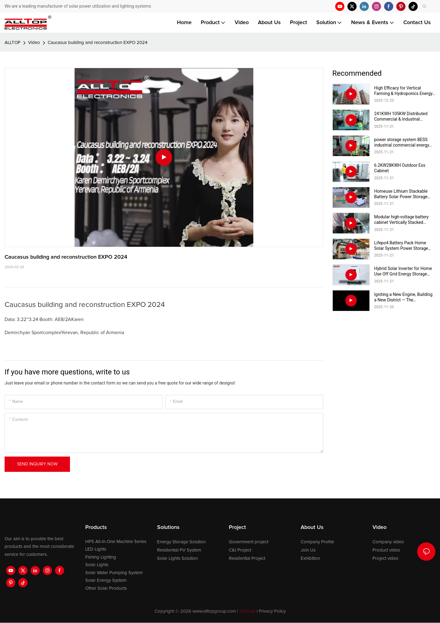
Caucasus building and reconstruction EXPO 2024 (97, 42)
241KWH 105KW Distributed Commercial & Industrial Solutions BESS (401, 116)
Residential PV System (179, 550)
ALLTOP (12, 42)
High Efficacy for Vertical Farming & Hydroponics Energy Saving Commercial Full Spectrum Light (403, 91)
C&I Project (240, 550)
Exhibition (310, 558)
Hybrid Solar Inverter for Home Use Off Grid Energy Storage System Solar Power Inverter (403, 271)
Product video (386, 550)
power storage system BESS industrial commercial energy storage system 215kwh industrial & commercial (401, 142)
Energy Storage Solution (181, 542)
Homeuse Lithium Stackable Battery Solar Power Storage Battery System (401, 194)
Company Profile (317, 542)
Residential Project (247, 558)
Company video (388, 542)
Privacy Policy (272, 611)
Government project (248, 542)
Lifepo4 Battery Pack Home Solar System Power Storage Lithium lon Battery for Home (401, 245)
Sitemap (247, 611)
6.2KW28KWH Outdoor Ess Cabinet (399, 168)
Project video (385, 558)
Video (34, 42)
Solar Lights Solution (177, 558)
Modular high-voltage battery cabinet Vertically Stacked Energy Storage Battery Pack (401, 219)
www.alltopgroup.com (214, 611)
